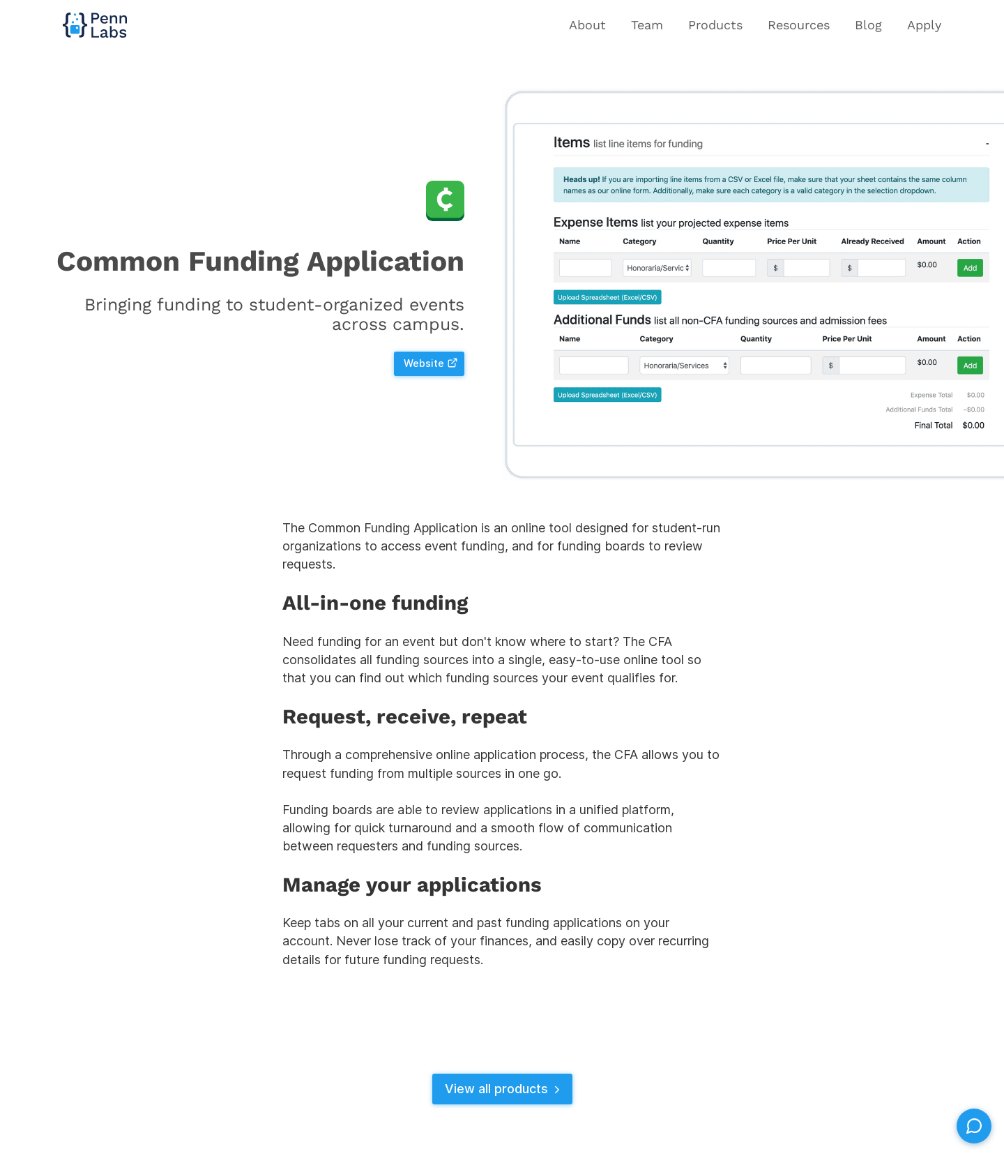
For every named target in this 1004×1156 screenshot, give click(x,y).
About (587, 24)
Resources (799, 24)
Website (431, 363)
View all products (504, 1088)
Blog (868, 24)
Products (715, 24)
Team (647, 24)
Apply (924, 24)
